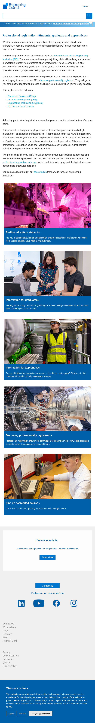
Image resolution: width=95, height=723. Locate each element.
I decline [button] (22, 714)
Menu (85, 6)
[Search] (89, 16)
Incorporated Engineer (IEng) (22, 99)
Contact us (47, 585)
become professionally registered (57, 80)
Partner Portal (10, 641)
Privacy (6, 652)
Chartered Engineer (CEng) (22, 96)
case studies (40, 172)
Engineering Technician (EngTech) (25, 103)
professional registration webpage (20, 162)
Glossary (7, 634)
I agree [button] (11, 714)
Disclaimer (8, 659)
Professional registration (16, 24)
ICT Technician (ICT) (21, 106)
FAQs (5, 630)
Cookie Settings (11, 655)
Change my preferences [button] (40, 714)
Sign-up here (48, 557)
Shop (5, 637)
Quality (6, 662)
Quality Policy (10, 666)
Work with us (9, 627)
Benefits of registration (40, 24)
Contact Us (8, 623)
